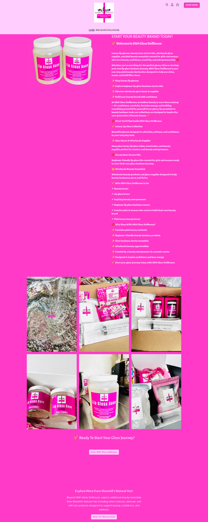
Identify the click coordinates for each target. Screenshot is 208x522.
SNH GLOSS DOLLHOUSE (107, 30)
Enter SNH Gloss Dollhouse (104, 452)
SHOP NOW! (192, 5)
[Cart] (178, 4)
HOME (92, 30)
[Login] (172, 4)
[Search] (167, 4)
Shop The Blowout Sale (104, 516)
